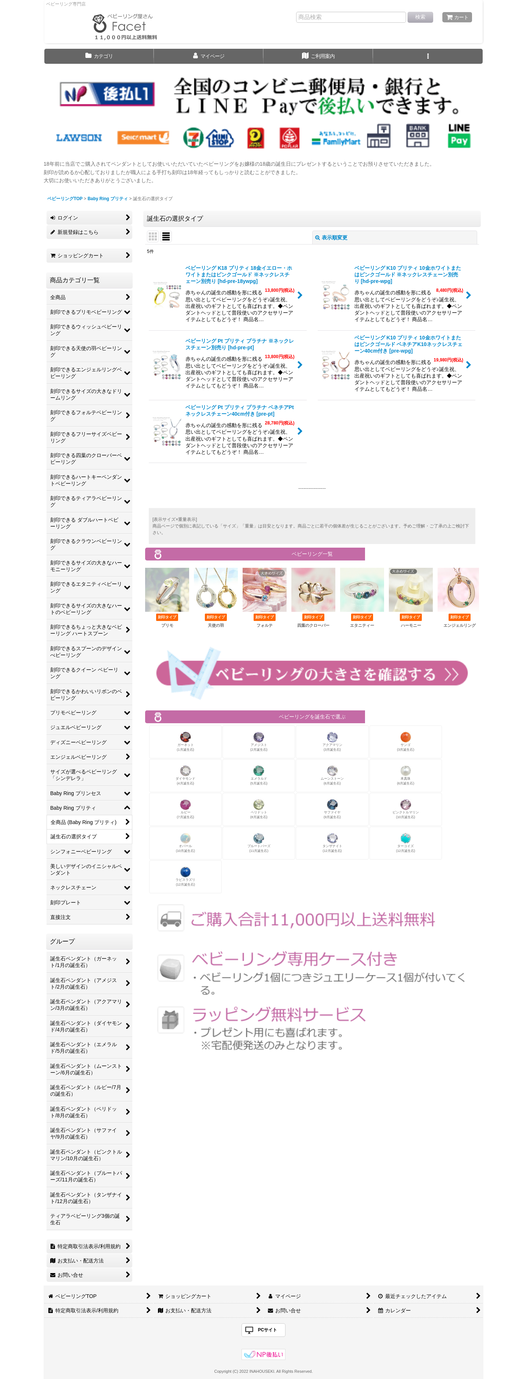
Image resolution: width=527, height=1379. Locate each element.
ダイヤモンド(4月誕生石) (185, 775)
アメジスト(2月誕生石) (259, 742)
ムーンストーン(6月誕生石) (332, 775)
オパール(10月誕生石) (185, 843)
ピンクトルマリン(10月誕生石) (406, 809)
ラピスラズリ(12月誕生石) (185, 877)
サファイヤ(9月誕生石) (332, 809)
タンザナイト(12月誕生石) (332, 843)
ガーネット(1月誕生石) (185, 742)
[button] (428, 56)
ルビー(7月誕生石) (185, 809)
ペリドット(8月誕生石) (259, 809)
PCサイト (267, 1329)
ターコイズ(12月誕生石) (405, 843)
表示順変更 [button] (331, 237)
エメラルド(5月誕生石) (259, 775)
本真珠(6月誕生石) (405, 775)
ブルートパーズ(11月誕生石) (258, 843)
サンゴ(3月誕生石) (405, 742)
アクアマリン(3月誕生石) (332, 742)
